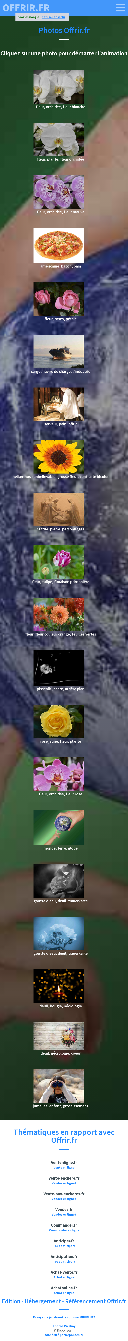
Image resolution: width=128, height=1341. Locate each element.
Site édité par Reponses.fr (64, 1335)
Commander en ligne (64, 1230)
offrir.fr (26, 8)
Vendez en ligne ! (64, 1183)
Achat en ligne (64, 1277)
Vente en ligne (64, 1167)
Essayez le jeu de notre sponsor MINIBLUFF (64, 1317)
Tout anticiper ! (64, 1246)
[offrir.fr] (121, 8)
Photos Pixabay (64, 1326)
